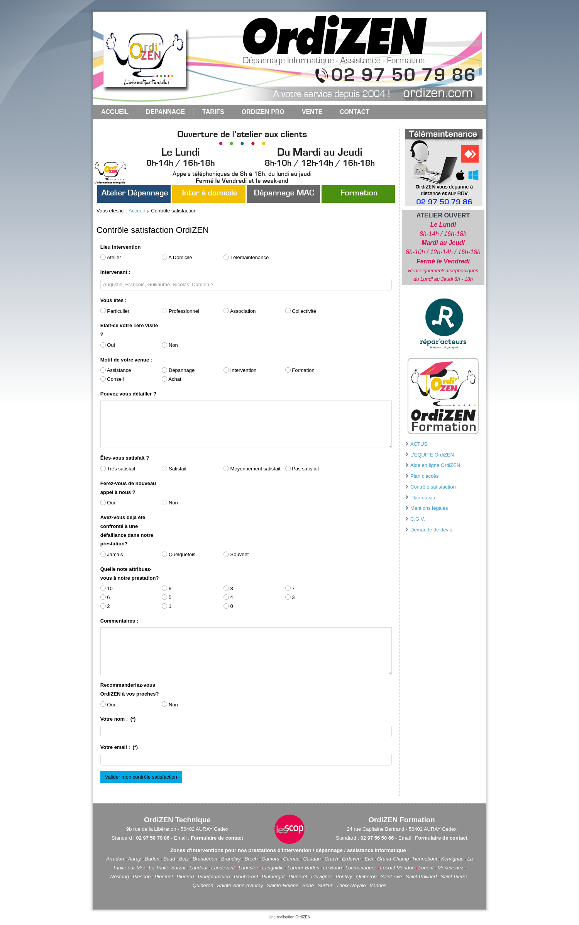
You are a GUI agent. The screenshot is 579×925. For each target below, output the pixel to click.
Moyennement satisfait (252, 469)
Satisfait (174, 469)
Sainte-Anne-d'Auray (240, 885)
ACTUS (418, 444)
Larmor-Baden (304, 868)
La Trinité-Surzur (167, 868)
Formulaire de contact (217, 838)
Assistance (115, 370)
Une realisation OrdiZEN (289, 917)
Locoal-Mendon (397, 868)
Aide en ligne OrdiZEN (435, 465)
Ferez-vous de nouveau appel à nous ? (128, 487)
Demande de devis (431, 530)
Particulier (114, 311)
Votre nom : (118, 719)
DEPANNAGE (165, 112)
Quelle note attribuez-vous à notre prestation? (129, 573)
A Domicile (177, 257)
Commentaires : (119, 621)
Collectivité (300, 311)
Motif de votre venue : (126, 360)
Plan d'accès (424, 476)
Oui (107, 345)
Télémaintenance (246, 257)
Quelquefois (178, 554)
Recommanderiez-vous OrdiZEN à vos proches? (129, 689)
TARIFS (213, 112)
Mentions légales (429, 508)
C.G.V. (417, 519)
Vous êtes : (113, 300)
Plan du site (423, 498)
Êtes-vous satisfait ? (124, 458)
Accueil (115, 112)
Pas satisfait (302, 469)
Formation (300, 370)
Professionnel (180, 311)
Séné (308, 885)
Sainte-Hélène (282, 885)
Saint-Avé (391, 876)
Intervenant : (115, 272)
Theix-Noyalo (351, 885)
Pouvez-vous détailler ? (128, 394)
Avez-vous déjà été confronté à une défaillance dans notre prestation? (126, 530)
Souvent (236, 554)
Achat (171, 379)
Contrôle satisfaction (433, 487)
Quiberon (366, 876)
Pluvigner (321, 876)
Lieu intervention (120, 247)
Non (170, 345)
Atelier (110, 257)
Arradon (115, 859)
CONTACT (354, 112)
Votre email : (119, 747)
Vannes (377, 885)
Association (239, 311)
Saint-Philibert (421, 876)
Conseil (112, 379)
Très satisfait (117, 469)
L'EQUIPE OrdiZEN (432, 455)
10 (106, 588)
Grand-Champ (393, 859)
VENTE (312, 112)
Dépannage (178, 370)
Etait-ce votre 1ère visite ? (129, 329)
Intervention (240, 370)
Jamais (111, 554)
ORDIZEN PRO (263, 112)
